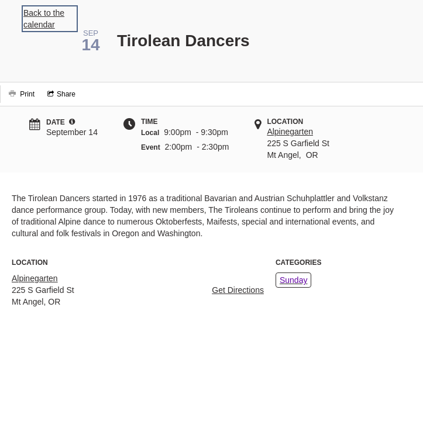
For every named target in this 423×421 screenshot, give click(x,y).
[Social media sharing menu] (60, 94)
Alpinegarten (290, 131)
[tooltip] (72, 121)
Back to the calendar (43, 18)
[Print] (20, 94)
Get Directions (238, 290)
